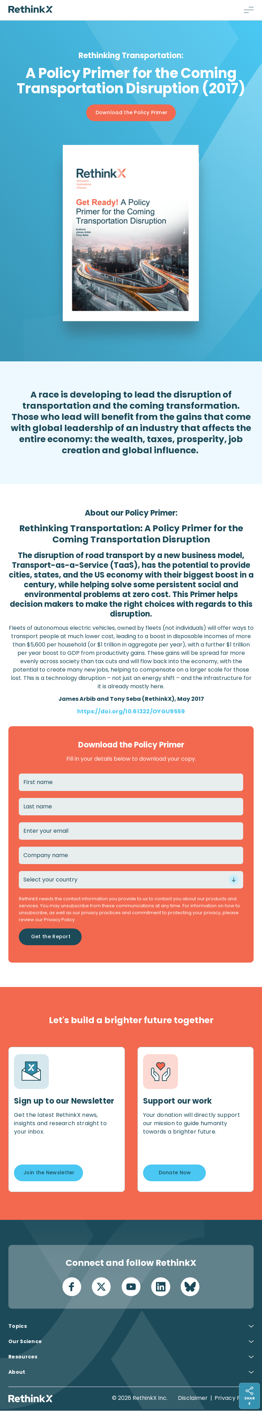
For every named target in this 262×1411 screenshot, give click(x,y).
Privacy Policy (234, 1398)
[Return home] (30, 9)
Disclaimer (193, 1398)
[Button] (131, 112)
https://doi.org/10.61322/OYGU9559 (131, 711)
